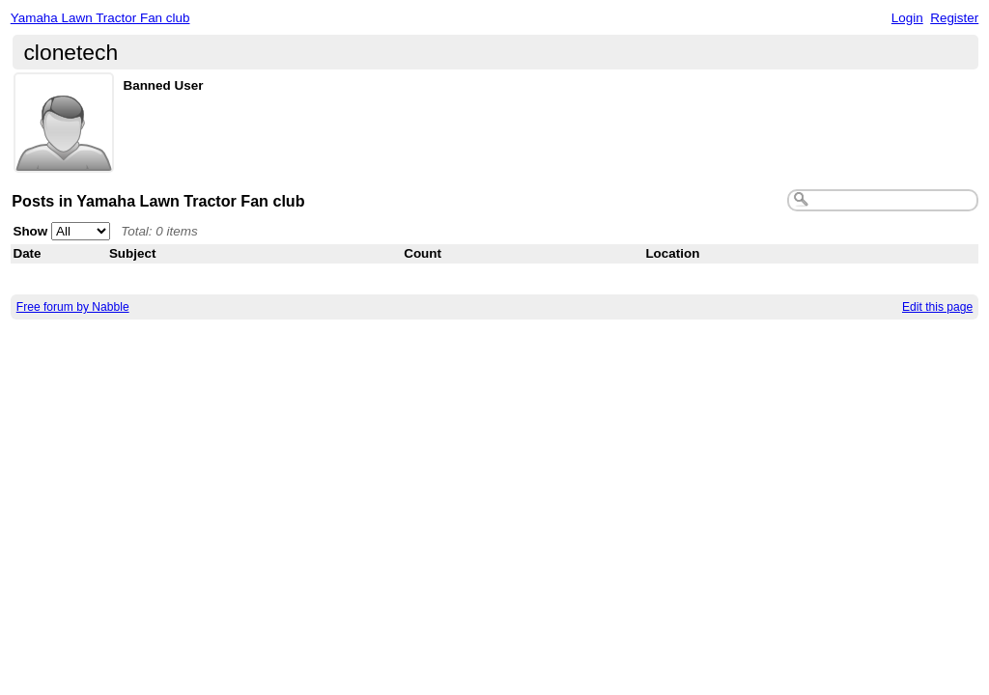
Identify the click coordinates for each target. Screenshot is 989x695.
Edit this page (937, 307)
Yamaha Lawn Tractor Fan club (100, 18)
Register (954, 18)
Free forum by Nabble (72, 307)
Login (907, 18)
